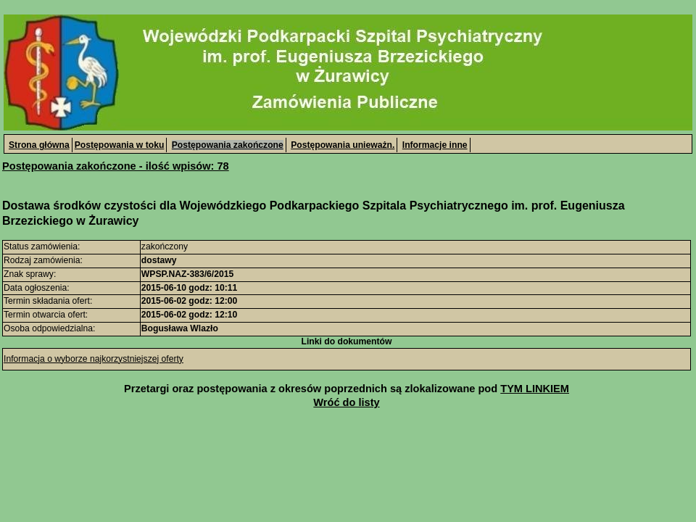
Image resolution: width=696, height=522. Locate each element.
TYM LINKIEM (534, 388)
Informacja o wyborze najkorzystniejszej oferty (93, 359)
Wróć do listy (346, 402)
